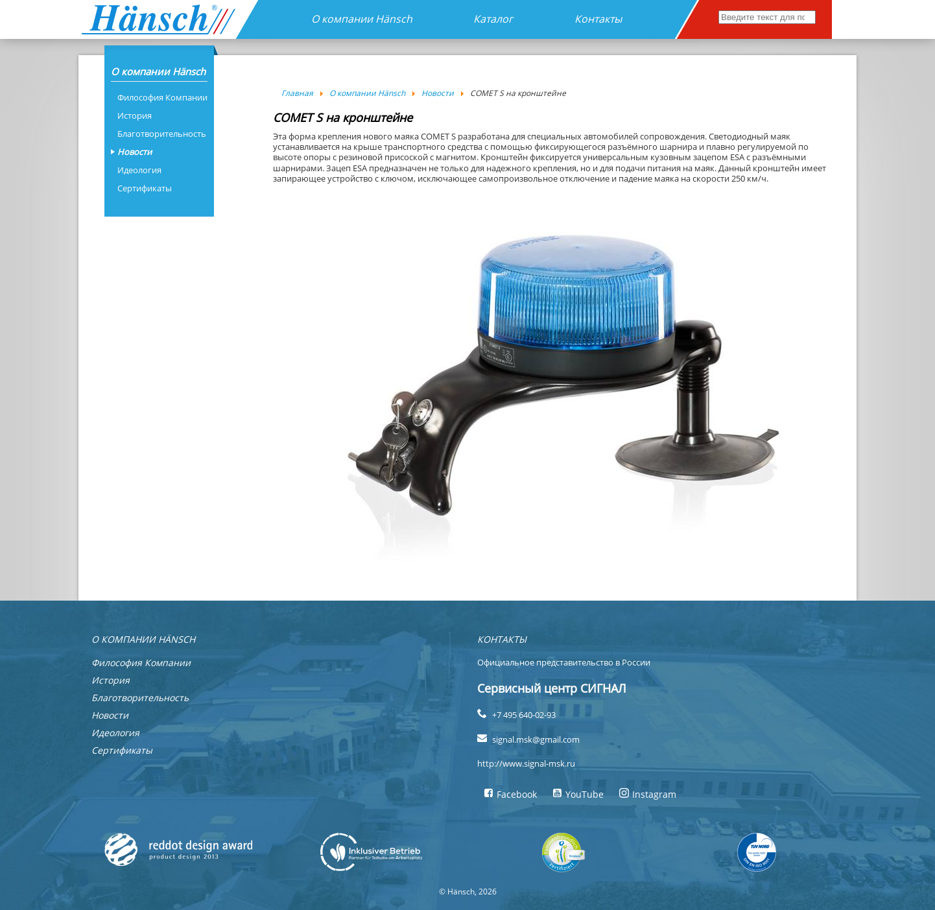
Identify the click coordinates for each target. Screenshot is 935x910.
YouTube (578, 794)
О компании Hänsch (361, 19)
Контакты (598, 19)
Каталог (493, 19)
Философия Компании (162, 97)
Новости (134, 152)
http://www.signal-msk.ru (526, 763)
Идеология (139, 170)
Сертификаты (144, 188)
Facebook (510, 794)
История (134, 115)
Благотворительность (161, 133)
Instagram (647, 794)
